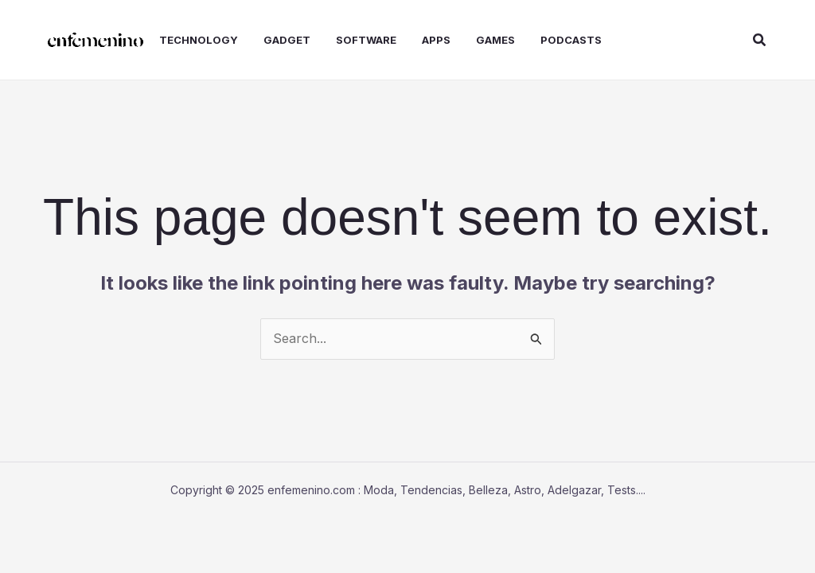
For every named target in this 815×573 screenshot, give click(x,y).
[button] (760, 40)
